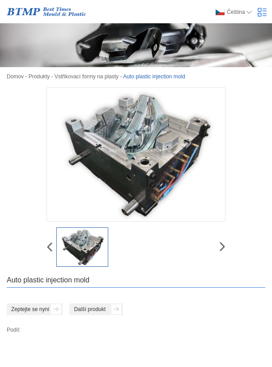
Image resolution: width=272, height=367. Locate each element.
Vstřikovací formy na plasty (87, 76)
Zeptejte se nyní (36, 309)
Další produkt (97, 309)
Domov (15, 76)
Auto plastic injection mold (154, 76)
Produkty (39, 76)
